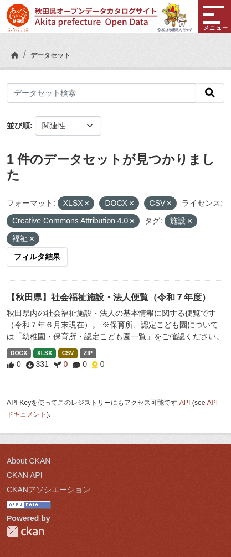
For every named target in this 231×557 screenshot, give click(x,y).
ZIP (88, 353)
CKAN (25, 531)
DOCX (19, 353)
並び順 (18, 125)
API (185, 403)
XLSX (44, 353)
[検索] (210, 93)
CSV (68, 353)
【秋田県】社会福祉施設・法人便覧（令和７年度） (109, 297)
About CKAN (28, 460)
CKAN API (25, 475)
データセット (50, 55)
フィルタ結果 (37, 256)
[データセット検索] (101, 93)
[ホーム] (15, 55)
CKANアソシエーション (48, 489)
